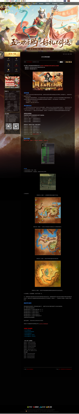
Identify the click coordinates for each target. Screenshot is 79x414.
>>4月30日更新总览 (28, 333)
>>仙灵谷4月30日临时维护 (29, 331)
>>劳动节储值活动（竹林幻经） (30, 336)
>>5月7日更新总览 (27, 330)
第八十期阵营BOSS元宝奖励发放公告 (65, 369)
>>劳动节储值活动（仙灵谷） (29, 334)
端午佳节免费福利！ (30, 369)
